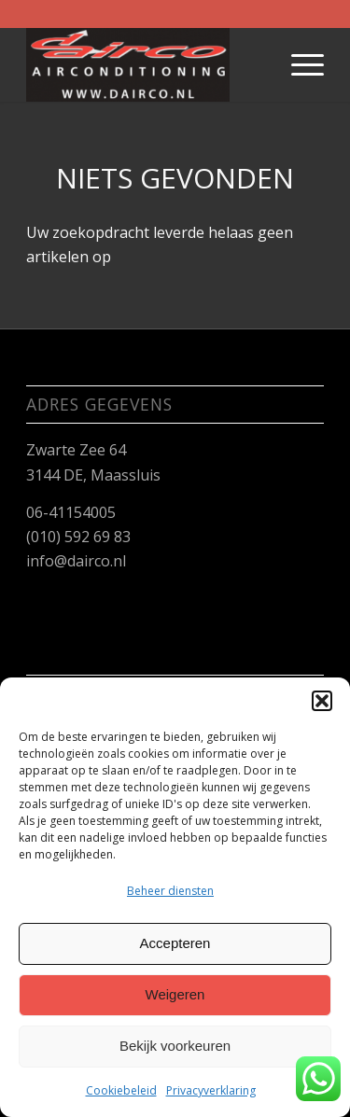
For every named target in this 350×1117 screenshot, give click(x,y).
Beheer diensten (170, 891)
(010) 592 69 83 (78, 536)
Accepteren (175, 943)
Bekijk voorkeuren (175, 1046)
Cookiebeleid (121, 1090)
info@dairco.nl (76, 561)
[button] (322, 700)
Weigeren (175, 994)
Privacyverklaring (211, 1090)
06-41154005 (71, 512)
